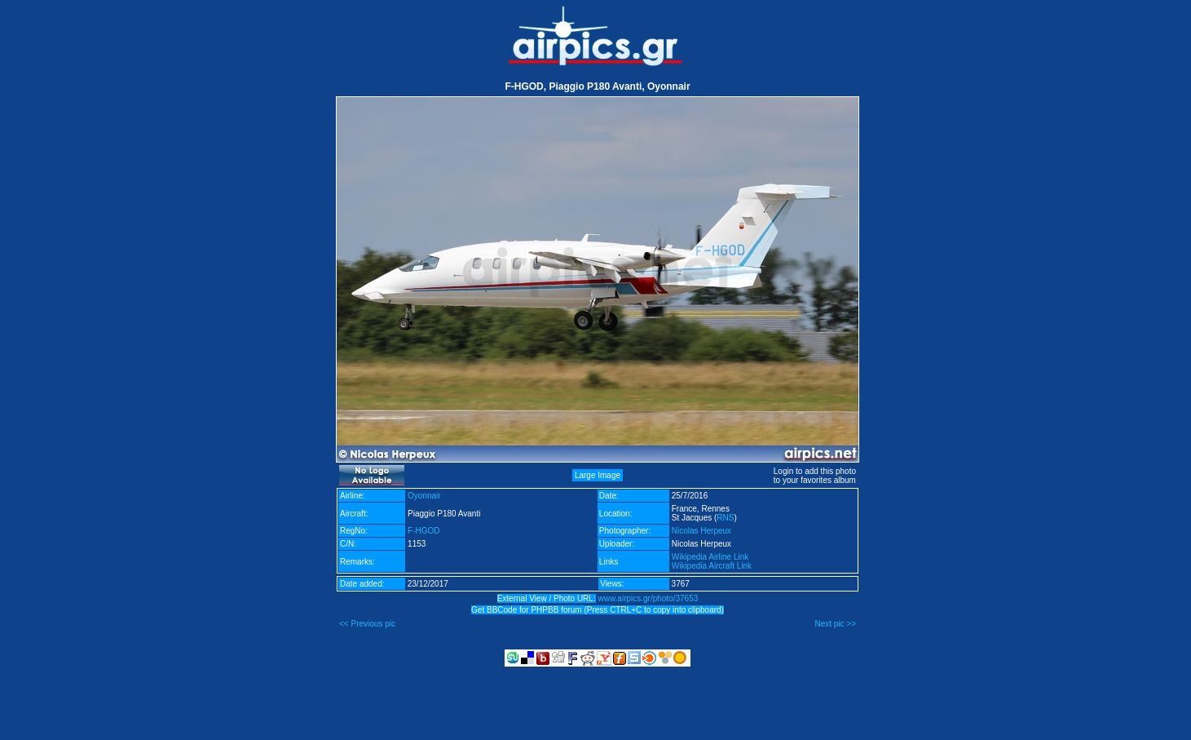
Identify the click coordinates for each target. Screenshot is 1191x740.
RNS (725, 517)
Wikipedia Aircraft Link (712, 565)
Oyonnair (424, 495)
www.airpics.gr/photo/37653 (648, 598)
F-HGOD (423, 530)
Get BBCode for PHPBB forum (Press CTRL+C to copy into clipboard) (597, 609)
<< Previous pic (367, 623)
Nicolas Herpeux (701, 530)
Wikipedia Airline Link (710, 556)
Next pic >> (835, 623)
